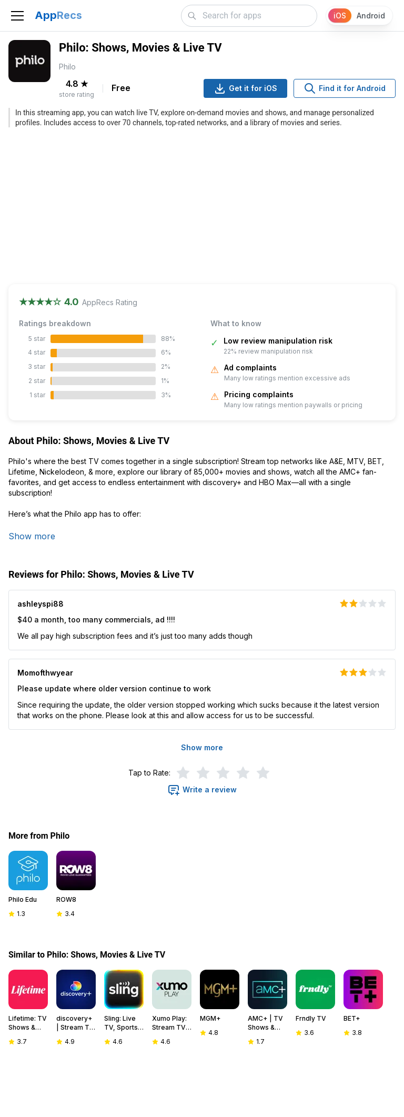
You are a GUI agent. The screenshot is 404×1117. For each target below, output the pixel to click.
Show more (31, 536)
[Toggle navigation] (17, 16)
